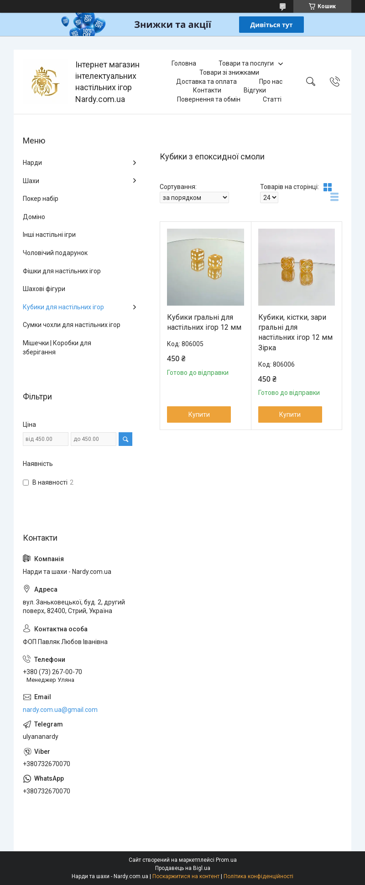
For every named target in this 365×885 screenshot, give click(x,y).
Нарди (32, 162)
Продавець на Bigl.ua (182, 868)
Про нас (270, 81)
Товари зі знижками (229, 72)
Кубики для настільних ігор (63, 307)
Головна (184, 63)
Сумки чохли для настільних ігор (71, 324)
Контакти (207, 90)
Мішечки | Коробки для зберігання (57, 347)
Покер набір (40, 198)
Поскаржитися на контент (185, 876)
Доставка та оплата (206, 81)
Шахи (31, 180)
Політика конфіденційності (258, 876)
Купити (199, 414)
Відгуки (255, 90)
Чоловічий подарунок (55, 252)
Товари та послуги (246, 63)
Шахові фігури (44, 288)
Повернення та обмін (208, 99)
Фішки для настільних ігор (62, 271)
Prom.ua (226, 860)
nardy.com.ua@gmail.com (60, 709)
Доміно (34, 216)
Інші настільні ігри (49, 234)
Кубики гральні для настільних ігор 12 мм (204, 322)
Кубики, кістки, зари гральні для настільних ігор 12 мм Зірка (295, 332)
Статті (272, 99)
